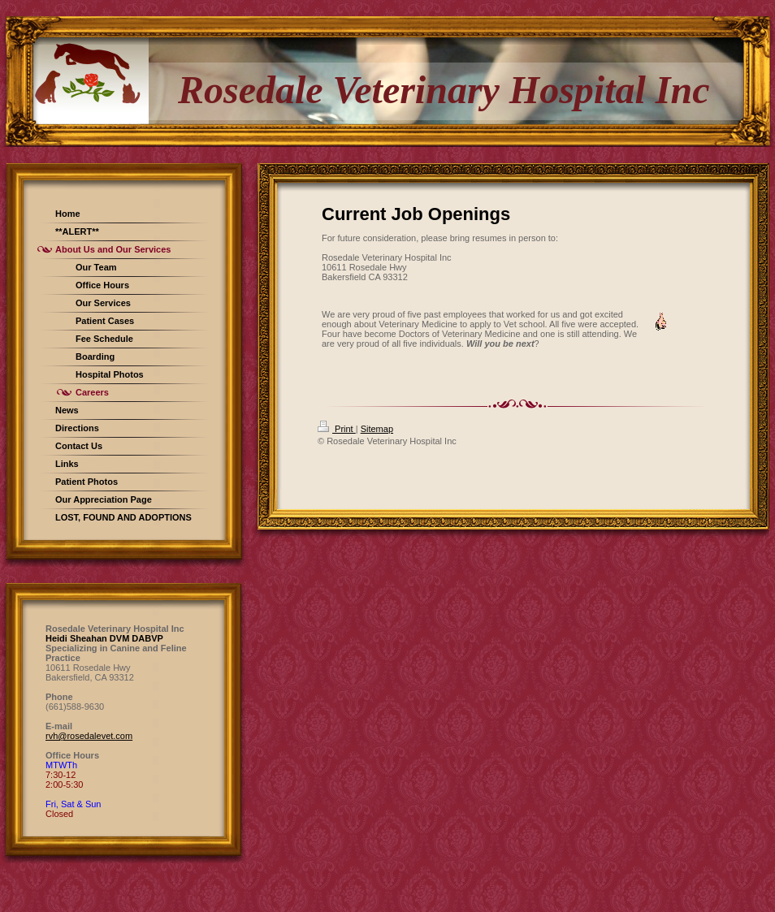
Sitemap (377, 429)
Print (337, 429)
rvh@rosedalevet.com (88, 736)
